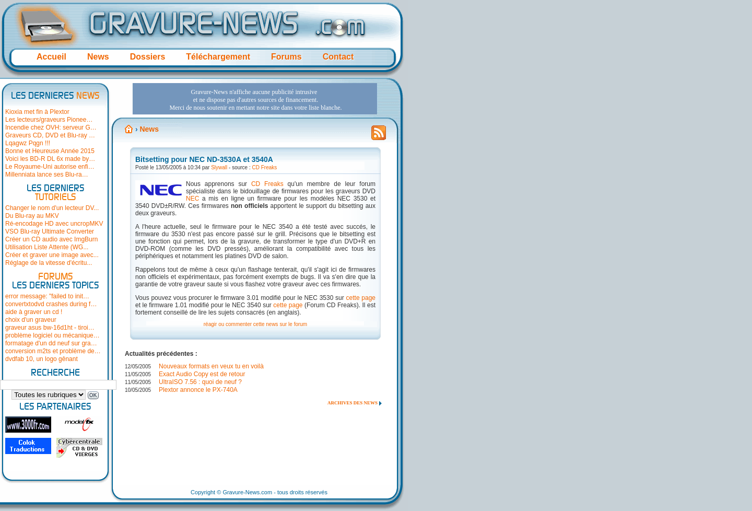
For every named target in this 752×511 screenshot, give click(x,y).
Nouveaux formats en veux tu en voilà (211, 366)
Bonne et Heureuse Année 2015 (50, 151)
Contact (338, 56)
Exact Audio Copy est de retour (202, 374)
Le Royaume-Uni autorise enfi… (50, 166)
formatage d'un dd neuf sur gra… (51, 343)
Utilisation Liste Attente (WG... (46, 247)
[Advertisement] (255, 98)
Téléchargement (218, 56)
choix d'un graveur (30, 319)
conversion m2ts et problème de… (53, 351)
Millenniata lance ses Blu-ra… (46, 174)
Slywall (219, 167)
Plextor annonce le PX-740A (198, 389)
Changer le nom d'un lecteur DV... (52, 208)
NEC (192, 198)
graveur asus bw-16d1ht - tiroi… (50, 327)
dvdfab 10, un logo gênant (41, 359)
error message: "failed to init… (47, 296)
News (98, 56)
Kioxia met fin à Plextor (37, 111)
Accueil (51, 56)
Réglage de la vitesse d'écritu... (48, 262)
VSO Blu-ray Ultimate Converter (49, 231)
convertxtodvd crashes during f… (51, 304)
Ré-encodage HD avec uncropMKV (54, 223)
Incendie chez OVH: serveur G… (51, 127)
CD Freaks (264, 167)
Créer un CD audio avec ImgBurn (51, 239)
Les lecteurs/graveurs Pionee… (48, 119)
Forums (286, 56)
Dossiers (148, 56)
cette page (360, 297)
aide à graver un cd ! (33, 312)
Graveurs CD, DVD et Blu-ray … (50, 135)
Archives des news (352, 402)
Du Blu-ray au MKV (32, 215)
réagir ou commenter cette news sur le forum (255, 324)
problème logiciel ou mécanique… (52, 335)
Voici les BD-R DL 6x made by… (50, 158)
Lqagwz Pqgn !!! (27, 143)
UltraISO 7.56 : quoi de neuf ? (200, 382)
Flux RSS (378, 135)
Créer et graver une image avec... (52, 255)
